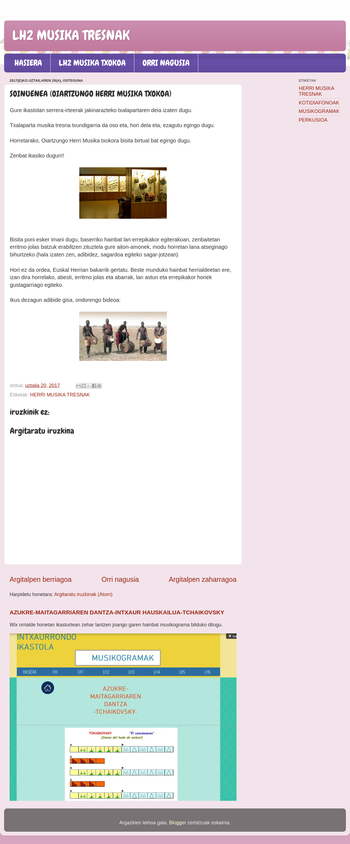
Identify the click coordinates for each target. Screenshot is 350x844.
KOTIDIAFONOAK (319, 103)
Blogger (177, 822)
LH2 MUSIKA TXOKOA (92, 63)
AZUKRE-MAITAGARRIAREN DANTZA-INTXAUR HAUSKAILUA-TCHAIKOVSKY (117, 612)
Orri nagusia (120, 579)
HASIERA (28, 63)
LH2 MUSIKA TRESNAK (71, 35)
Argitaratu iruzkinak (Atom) (83, 594)
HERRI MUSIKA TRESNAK (60, 395)
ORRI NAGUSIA (166, 63)
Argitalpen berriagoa (41, 579)
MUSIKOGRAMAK (319, 111)
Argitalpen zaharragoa (203, 579)
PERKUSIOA (313, 120)
